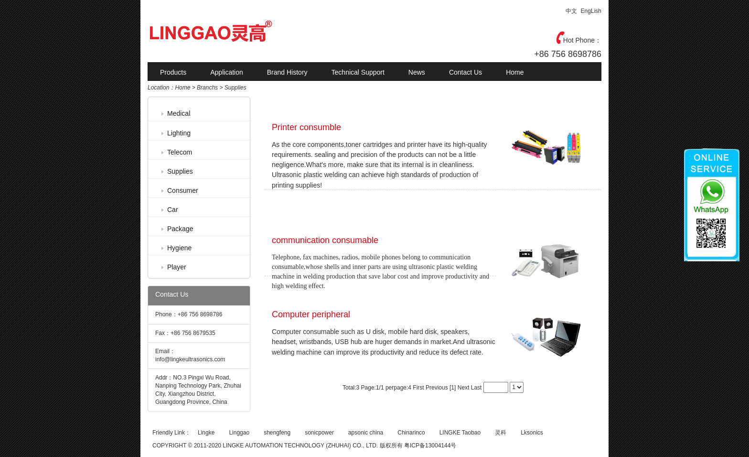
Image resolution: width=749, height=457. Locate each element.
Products (173, 72)
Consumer (182, 190)
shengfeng (277, 432)
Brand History (287, 72)
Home (515, 72)
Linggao (239, 432)
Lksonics (532, 432)
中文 (571, 11)
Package (180, 229)
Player (176, 267)
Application (226, 72)
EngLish (591, 11)
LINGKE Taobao (460, 432)
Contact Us (465, 72)
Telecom (179, 152)
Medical (178, 113)
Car (172, 209)
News (416, 72)
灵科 (500, 432)
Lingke (206, 432)
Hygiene (179, 248)
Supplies (180, 171)
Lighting (179, 133)
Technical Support (358, 72)
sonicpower (319, 432)
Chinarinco (411, 432)
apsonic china (365, 432)
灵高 (231, 31)
